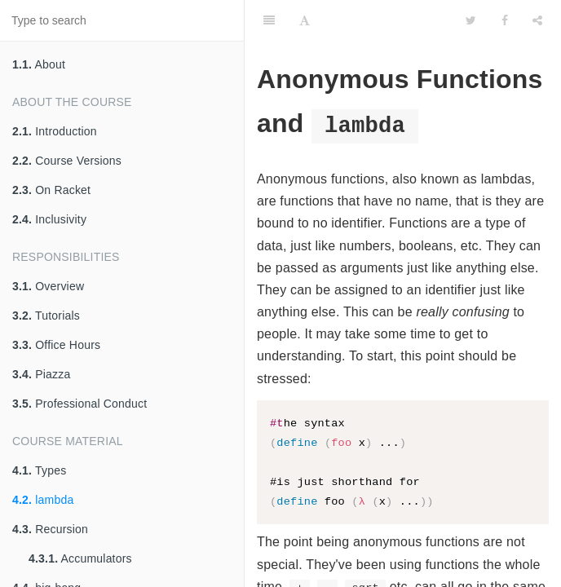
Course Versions (66, 160)
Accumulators (80, 558)
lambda (42, 499)
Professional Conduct (79, 403)
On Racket (51, 189)
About (38, 64)
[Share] (537, 20)
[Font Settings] (304, 20)
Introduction (54, 131)
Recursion (50, 529)
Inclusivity (49, 219)
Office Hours (56, 344)
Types (39, 470)
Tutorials (46, 315)
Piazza (41, 374)
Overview (48, 286)
